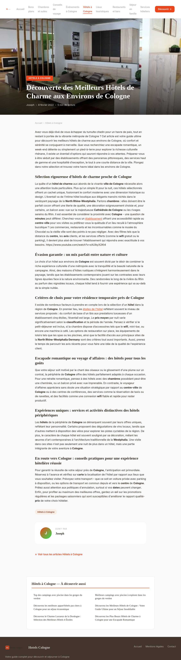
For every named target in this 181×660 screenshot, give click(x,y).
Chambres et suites (43, 9)
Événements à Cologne (72, 9)
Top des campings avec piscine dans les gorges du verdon (58, 597)
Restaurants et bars (119, 9)
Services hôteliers (145, 9)
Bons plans (31, 9)
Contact (172, 646)
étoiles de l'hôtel (93, 309)
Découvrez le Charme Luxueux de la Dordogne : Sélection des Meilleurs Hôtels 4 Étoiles (57, 618)
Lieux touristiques (102, 9)
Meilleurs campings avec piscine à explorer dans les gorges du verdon (120, 597)
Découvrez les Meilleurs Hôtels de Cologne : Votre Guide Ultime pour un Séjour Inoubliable (120, 607)
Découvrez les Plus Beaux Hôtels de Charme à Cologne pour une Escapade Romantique (117, 618)
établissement (93, 218)
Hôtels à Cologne (87, 9)
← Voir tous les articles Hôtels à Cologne (58, 554)
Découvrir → (165, 9)
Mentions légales (155, 646)
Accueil (20, 9)
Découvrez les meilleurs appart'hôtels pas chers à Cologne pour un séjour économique (57, 607)
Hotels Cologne (27, 647)
